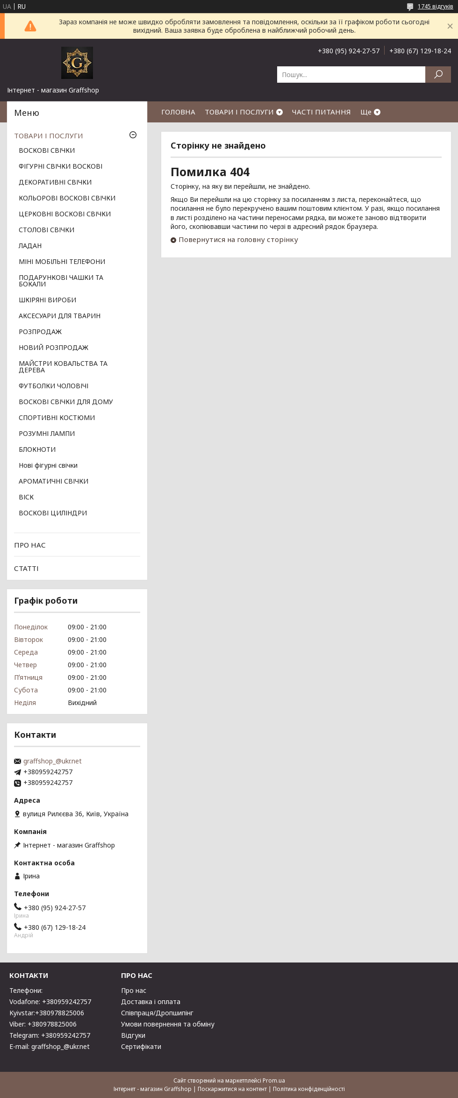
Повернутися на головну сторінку (238, 239)
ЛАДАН (30, 246)
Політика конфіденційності (309, 1089)
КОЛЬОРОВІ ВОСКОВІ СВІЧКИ (67, 198)
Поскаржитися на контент (232, 1089)
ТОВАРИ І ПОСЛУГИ (239, 111)
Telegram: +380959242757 (49, 1035)
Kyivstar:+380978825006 (46, 1012)
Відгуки (133, 1035)
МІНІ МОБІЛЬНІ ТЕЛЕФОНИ (62, 262)
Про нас (133, 990)
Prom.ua (274, 1080)
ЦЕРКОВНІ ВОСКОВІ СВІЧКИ (65, 214)
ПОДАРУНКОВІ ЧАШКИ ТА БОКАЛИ (61, 281)
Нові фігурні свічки (48, 466)
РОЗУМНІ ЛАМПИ (47, 434)
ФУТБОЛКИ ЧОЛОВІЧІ (53, 386)
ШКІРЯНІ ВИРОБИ (47, 300)
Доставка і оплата (150, 1001)
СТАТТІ (26, 568)
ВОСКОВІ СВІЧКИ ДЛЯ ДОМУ (66, 402)
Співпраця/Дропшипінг (157, 1012)
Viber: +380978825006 (43, 1024)
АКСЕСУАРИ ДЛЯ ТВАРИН (59, 316)
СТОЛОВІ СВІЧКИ (46, 230)
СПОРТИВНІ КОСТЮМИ (57, 418)
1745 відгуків (435, 6)
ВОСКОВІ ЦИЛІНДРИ (53, 513)
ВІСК (26, 497)
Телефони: (26, 990)
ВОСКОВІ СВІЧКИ (47, 151)
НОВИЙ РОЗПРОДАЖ (53, 348)
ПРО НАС (30, 544)
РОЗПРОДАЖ (40, 332)
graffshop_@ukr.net (52, 761)
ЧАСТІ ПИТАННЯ (321, 111)
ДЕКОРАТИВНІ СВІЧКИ (55, 182)
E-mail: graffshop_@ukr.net (49, 1046)
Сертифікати (141, 1046)
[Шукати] (438, 74)
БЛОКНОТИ (37, 450)
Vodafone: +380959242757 (50, 1001)
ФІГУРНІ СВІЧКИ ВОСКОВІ (60, 167)
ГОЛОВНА (178, 111)
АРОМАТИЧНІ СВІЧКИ (53, 481)
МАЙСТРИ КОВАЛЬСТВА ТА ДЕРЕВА (63, 367)
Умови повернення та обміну (168, 1024)
